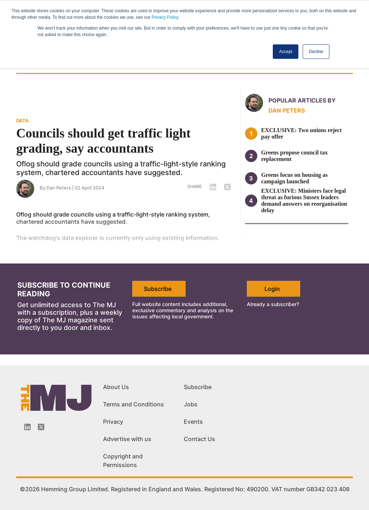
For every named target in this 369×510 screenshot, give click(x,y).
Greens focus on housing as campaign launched (294, 178)
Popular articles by (302, 100)
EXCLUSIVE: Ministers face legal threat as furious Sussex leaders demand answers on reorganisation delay (304, 200)
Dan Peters (286, 110)
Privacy (113, 421)
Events (193, 421)
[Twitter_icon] (41, 427)
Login (272, 288)
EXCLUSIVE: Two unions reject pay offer (301, 133)
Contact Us (199, 439)
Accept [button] (285, 51)
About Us (116, 387)
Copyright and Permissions (123, 460)
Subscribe (158, 288)
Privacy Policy (165, 17)
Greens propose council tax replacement (294, 155)
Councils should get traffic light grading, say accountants (103, 141)
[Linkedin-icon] (27, 427)
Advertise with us (127, 439)
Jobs (190, 404)
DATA (22, 120)
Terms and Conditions (133, 404)
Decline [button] (316, 51)
